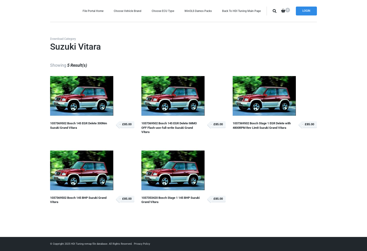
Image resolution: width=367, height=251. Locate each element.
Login (306, 10)
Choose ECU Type (163, 11)
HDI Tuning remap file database (89, 243)
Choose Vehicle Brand (127, 11)
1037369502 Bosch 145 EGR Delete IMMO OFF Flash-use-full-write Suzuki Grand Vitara (169, 128)
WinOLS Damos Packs (198, 11)
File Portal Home (93, 11)
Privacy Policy (142, 243)
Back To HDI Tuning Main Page (241, 11)
